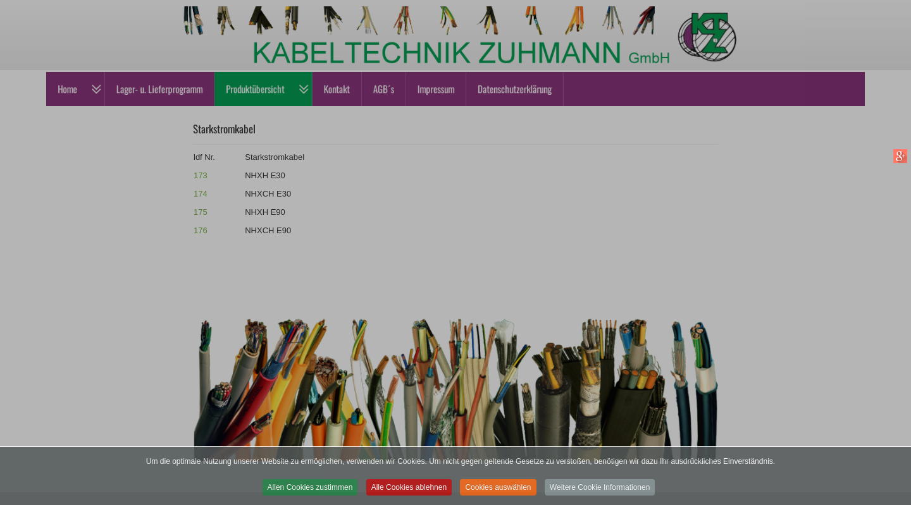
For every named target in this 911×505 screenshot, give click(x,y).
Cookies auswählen (498, 492)
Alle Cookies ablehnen (409, 492)
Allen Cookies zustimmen (310, 492)
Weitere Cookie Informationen (600, 492)
